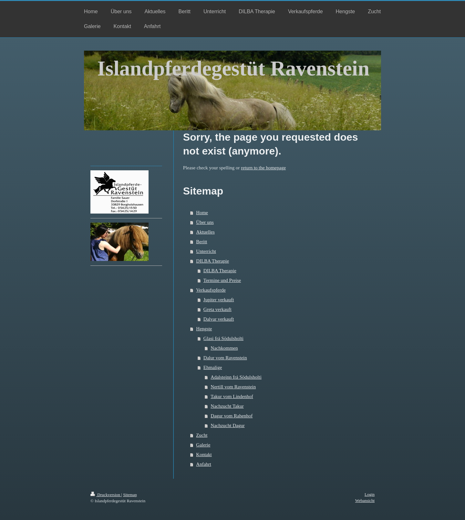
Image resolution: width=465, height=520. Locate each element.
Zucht (201, 435)
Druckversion (105, 494)
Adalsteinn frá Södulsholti (236, 377)
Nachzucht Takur (227, 406)
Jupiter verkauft (218, 299)
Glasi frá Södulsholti (223, 338)
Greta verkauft (217, 309)
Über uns (205, 222)
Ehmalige (212, 367)
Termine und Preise (222, 280)
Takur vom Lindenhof (232, 396)
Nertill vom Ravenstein (233, 386)
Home (202, 212)
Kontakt (204, 454)
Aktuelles (205, 232)
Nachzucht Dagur (227, 425)
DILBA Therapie (212, 261)
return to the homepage (263, 167)
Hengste (204, 328)
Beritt (201, 241)
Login (370, 494)
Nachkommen (224, 348)
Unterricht (206, 251)
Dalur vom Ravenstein (225, 357)
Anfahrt (203, 464)
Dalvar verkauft (218, 319)
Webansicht (365, 500)
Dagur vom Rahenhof (232, 415)
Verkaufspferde (211, 290)
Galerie (203, 444)
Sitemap (130, 494)
